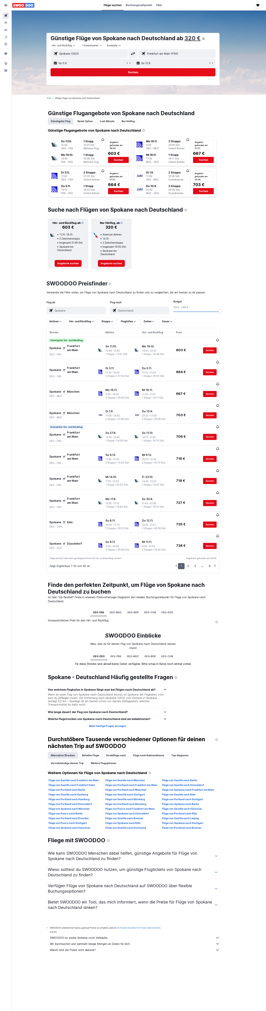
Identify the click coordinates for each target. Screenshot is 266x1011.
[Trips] (5, 53)
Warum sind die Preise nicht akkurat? (140, 916)
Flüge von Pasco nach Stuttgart (73, 789)
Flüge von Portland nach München (131, 756)
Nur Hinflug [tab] (134, 121)
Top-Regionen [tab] (185, 721)
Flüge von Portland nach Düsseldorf (76, 770)
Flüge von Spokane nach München (75, 775)
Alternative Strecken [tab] (69, 721)
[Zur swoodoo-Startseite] (23, 5)
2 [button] (194, 532)
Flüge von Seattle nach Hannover (188, 775)
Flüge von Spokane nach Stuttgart (188, 789)
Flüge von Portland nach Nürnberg (131, 770)
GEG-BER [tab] (139, 578)
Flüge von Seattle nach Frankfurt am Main (79, 746)
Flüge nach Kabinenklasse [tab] (154, 721)
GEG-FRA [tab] (104, 578)
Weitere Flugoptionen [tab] (109, 729)
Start (54, 98)
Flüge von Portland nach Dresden (74, 784)
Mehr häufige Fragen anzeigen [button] (113, 692)
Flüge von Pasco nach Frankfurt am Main (135, 775)
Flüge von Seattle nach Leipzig (186, 784)
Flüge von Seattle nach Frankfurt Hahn (77, 751)
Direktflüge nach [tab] (122, 721)
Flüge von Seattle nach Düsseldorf (189, 751)
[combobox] (69, 45)
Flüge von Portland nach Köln (185, 779)
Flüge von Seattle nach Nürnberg (131, 765)
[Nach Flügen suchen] (5, 15)
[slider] (226, 312)
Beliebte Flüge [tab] (96, 721)
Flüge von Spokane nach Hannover (75, 794)
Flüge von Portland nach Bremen (187, 794)
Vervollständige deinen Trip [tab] (73, 729)
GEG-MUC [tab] (122, 578)
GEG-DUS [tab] (173, 578)
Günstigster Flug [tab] (66, 121)
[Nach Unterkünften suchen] (5, 22)
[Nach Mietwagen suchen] (5, 29)
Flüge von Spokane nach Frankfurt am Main (194, 756)
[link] (74, 263)
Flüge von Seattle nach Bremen (130, 784)
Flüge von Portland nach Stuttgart (188, 765)
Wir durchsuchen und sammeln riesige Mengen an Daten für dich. (140, 910)
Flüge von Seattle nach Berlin (185, 746)
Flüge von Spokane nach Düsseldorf (133, 779)
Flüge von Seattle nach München (131, 746)
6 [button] (215, 532)
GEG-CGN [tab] (156, 578)
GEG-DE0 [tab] (104, 622)
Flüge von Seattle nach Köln (184, 760)
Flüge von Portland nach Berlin (72, 756)
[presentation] (209, 38)
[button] (6, 5)
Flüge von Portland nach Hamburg (75, 765)
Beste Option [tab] (91, 121)
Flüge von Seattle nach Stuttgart (131, 760)
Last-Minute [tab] (113, 121)
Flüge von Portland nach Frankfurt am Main (137, 751)
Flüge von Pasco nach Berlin (71, 779)
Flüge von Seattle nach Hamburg (74, 760)
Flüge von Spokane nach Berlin (186, 770)
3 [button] (201, 532)
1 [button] (187, 532)
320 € (198, 38)
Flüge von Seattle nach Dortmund (131, 794)
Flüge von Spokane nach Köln (128, 789)
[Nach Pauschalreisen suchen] (5, 37)
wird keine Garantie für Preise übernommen (144, 894)
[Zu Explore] (5, 44)
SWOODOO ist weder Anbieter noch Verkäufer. (140, 904)
